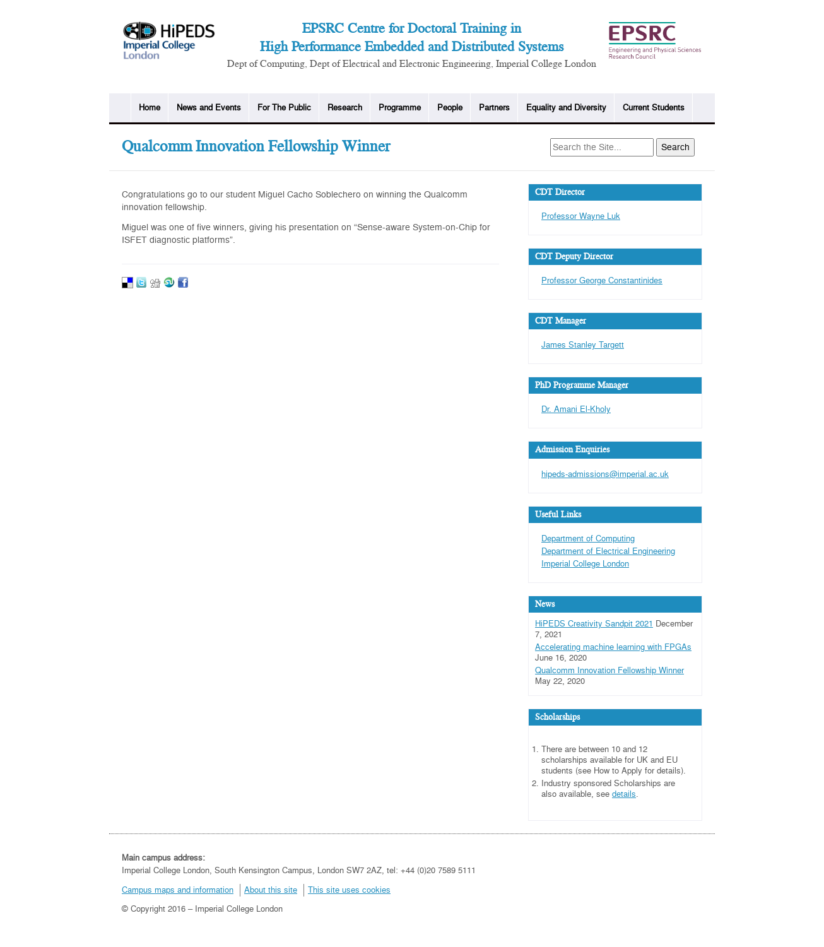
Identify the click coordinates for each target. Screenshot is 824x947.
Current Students (654, 107)
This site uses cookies (349, 890)
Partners (494, 107)
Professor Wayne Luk (580, 216)
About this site (270, 890)
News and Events (209, 107)
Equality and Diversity (566, 107)
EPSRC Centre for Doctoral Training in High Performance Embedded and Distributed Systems (412, 38)
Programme (400, 107)
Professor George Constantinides (601, 280)
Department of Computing (588, 538)
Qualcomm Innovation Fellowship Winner (609, 670)
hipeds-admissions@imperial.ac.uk (605, 474)
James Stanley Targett (582, 345)
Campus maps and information (177, 890)
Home (149, 107)
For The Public (284, 107)
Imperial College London (585, 564)
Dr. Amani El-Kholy (576, 409)
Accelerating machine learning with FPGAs (613, 647)
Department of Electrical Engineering (608, 551)
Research (344, 107)
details (624, 794)
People (449, 107)
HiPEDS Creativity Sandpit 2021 (594, 624)
